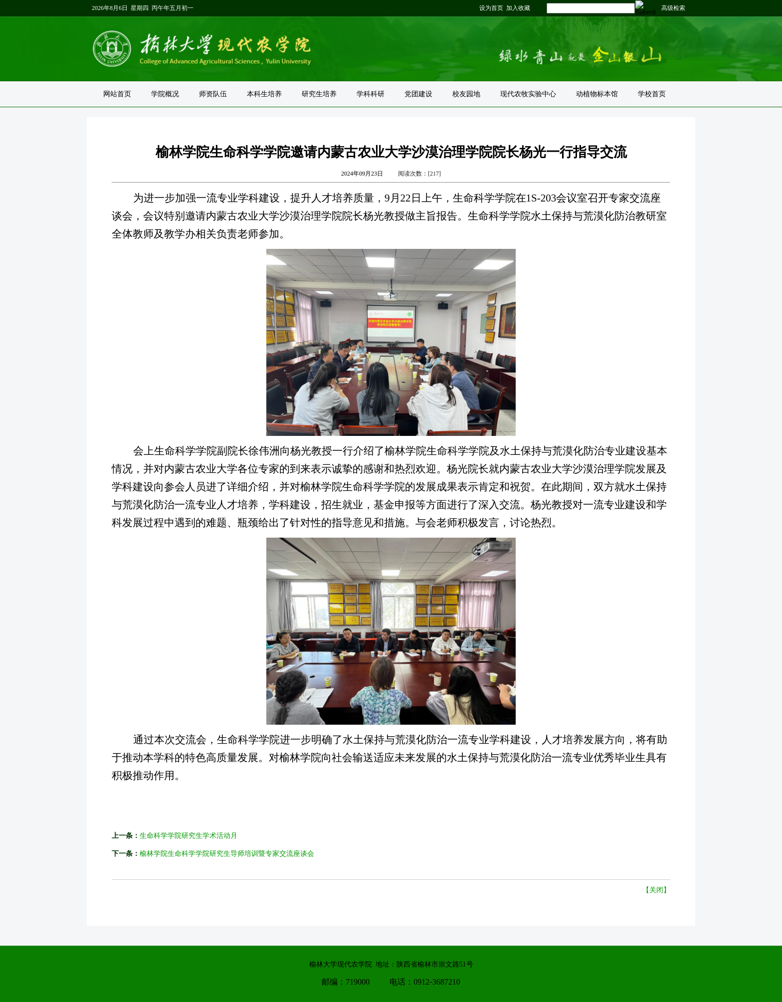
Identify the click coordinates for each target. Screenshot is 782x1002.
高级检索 (673, 7)
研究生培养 (319, 94)
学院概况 (165, 94)
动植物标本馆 (597, 94)
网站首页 (117, 94)
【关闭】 (656, 890)
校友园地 (466, 94)
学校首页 (652, 94)
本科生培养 (264, 94)
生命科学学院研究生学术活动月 (188, 835)
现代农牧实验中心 (528, 94)
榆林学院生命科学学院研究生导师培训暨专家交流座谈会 (227, 853)
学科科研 (371, 94)
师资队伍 (213, 94)
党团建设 (418, 94)
